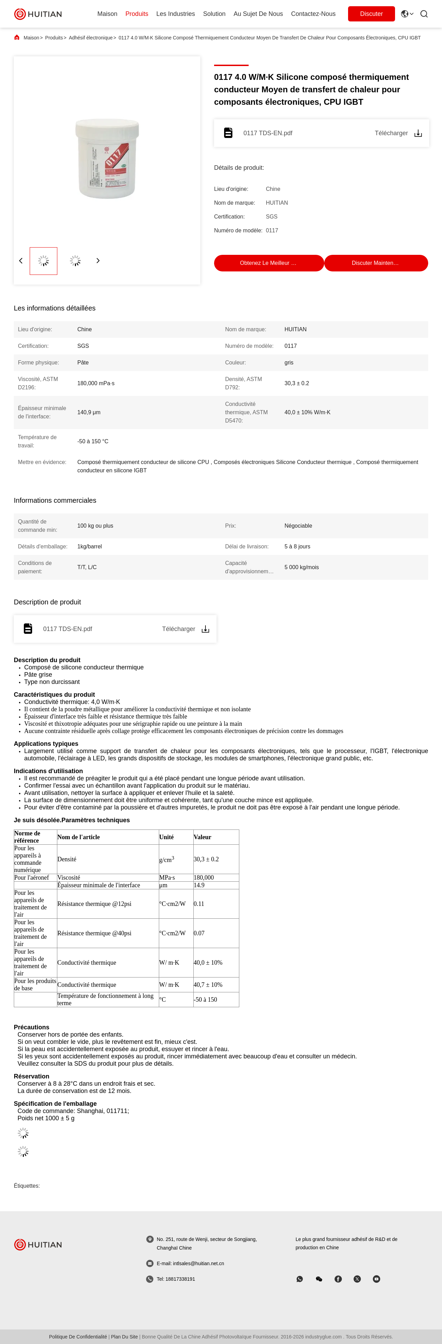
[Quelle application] (305, 1279)
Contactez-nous (313, 13)
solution (214, 13)
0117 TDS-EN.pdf (267, 133)
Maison (107, 13)
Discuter (371, 13)
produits (136, 13)
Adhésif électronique (91, 37)
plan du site (124, 1337)
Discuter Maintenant (376, 263)
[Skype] (343, 1279)
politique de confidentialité (78, 1337)
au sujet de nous (258, 13)
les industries (175, 13)
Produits (54, 37)
